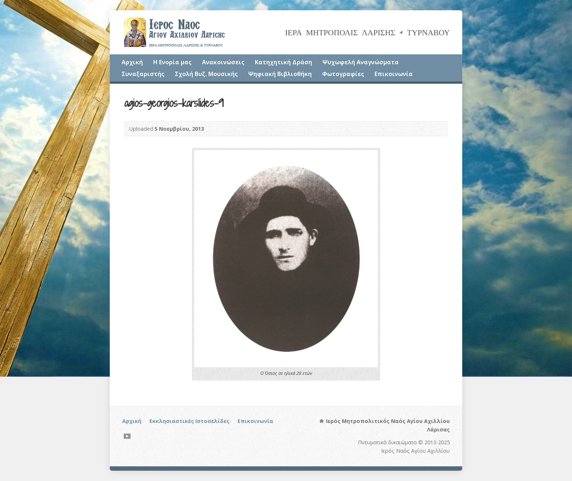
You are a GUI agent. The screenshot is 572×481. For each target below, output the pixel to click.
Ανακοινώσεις (223, 62)
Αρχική (132, 62)
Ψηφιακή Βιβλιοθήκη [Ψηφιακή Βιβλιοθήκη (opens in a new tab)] (280, 74)
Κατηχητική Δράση (283, 62)
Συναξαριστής (143, 74)
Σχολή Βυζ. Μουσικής (206, 74)
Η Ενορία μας (172, 62)
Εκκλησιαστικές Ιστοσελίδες (189, 420)
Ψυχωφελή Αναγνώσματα (360, 62)
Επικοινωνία (393, 74)
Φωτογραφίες (343, 74)
